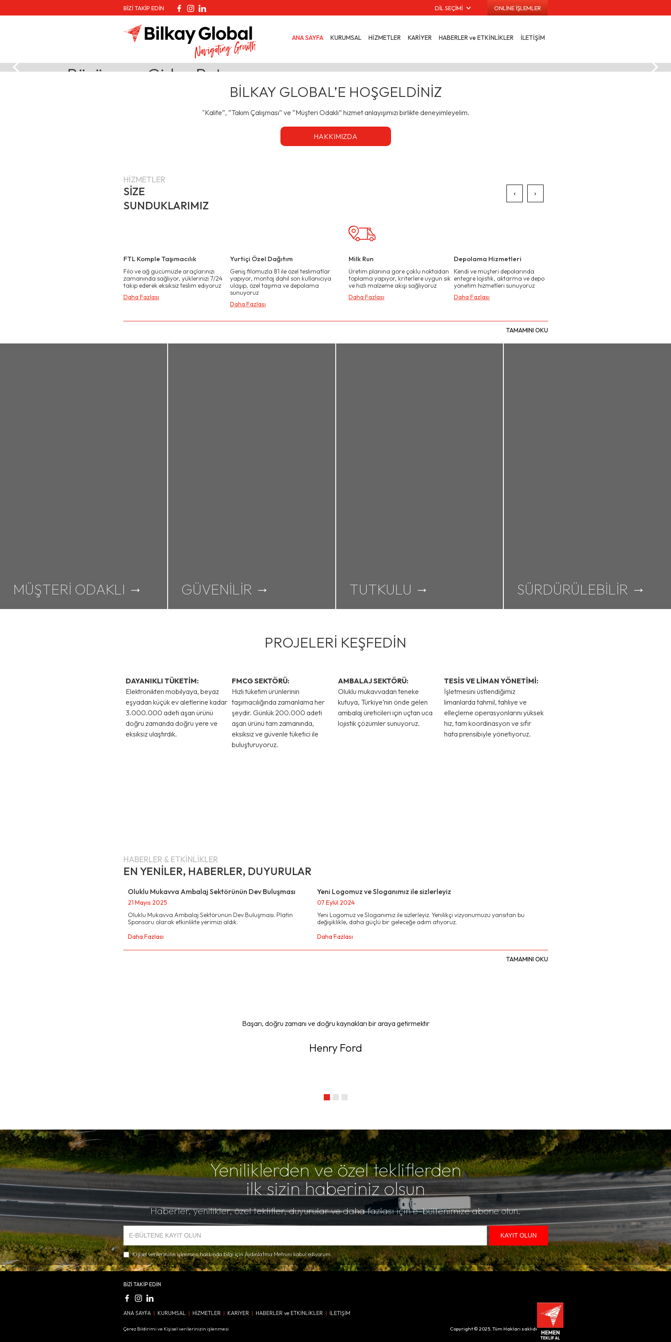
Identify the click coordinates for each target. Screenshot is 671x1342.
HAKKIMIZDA (335, 136)
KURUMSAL (345, 38)
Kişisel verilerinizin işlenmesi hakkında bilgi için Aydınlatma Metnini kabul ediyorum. (232, 1254)
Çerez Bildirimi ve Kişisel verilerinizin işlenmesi (176, 1329)
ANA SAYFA (307, 38)
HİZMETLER (384, 38)
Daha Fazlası (141, 297)
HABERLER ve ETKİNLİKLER (476, 38)
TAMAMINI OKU (527, 330)
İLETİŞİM (533, 38)
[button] (453, 7)
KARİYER (420, 38)
